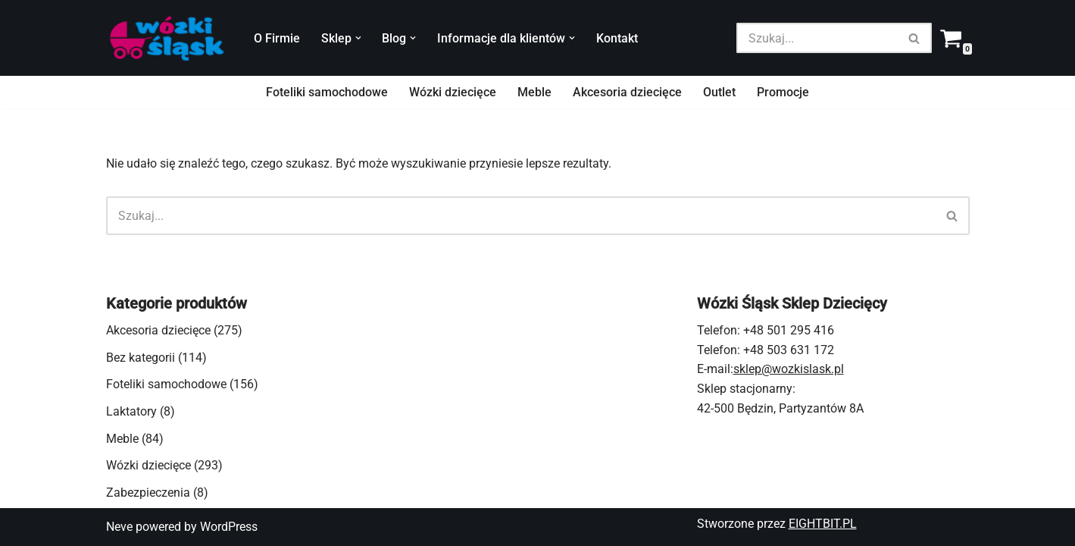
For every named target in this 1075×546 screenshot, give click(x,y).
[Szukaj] (817, 38)
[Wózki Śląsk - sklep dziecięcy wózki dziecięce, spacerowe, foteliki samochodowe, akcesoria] (167, 38)
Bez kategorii (140, 357)
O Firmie (277, 38)
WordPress (229, 526)
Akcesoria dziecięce (627, 92)
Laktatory (131, 411)
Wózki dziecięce (452, 92)
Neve (119, 526)
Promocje (783, 92)
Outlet (719, 92)
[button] (358, 38)
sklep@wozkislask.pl (788, 369)
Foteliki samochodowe (327, 92)
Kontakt (618, 38)
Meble (534, 92)
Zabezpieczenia (148, 492)
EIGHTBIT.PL (823, 523)
